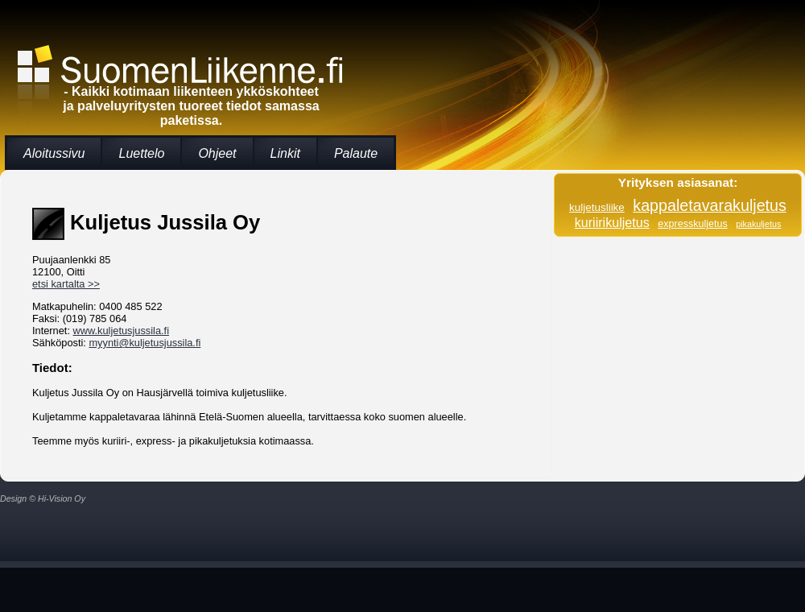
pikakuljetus (758, 224)
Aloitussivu (54, 153)
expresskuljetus (692, 223)
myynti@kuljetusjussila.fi (144, 343)
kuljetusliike (597, 207)
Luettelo (141, 153)
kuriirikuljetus (612, 222)
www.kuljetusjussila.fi (121, 331)
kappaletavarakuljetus (709, 205)
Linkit (285, 153)
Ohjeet (217, 153)
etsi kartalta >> (66, 284)
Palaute (356, 153)
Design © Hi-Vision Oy (42, 498)
